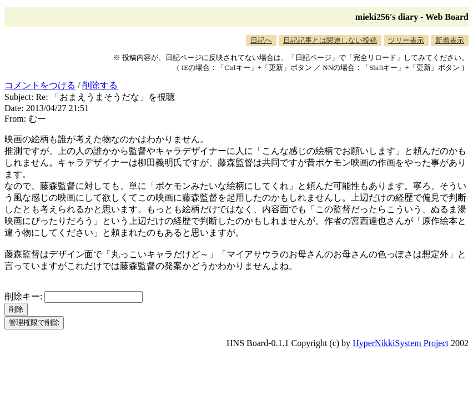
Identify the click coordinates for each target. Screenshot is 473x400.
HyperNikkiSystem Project (401, 343)
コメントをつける (40, 85)
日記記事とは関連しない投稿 (330, 40)
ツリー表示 (406, 40)
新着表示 (449, 40)
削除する (100, 85)
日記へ (261, 40)
